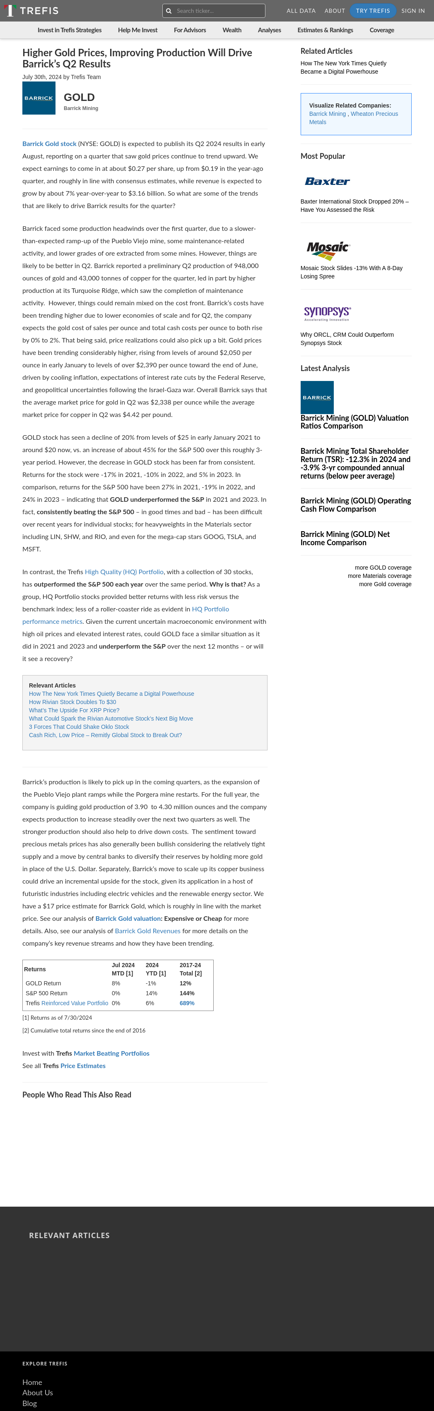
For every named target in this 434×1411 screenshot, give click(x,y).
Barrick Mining (328, 113)
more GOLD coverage (383, 567)
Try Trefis (373, 10)
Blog (29, 1279)
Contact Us (40, 1300)
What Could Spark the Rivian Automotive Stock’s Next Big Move (111, 718)
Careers (34, 1310)
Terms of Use (43, 1321)
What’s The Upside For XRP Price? (74, 710)
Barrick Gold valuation (128, 918)
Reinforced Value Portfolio (74, 1003)
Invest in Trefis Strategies (69, 30)
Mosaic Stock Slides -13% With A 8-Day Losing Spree (170, 1119)
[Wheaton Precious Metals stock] (49, 143)
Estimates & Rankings (325, 30)
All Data (301, 10)
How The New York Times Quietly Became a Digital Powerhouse (111, 693)
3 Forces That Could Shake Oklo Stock (79, 726)
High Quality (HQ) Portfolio (124, 571)
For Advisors (190, 30)
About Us (37, 1268)
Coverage (382, 30)
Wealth (231, 30)
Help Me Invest (137, 30)
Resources (38, 1289)
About (335, 10)
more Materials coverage (380, 576)
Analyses (269, 30)
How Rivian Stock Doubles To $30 (72, 702)
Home (32, 1257)
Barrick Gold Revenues (148, 930)
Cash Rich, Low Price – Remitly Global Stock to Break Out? (105, 735)
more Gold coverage (385, 584)
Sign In (413, 10)
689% (187, 1003)
